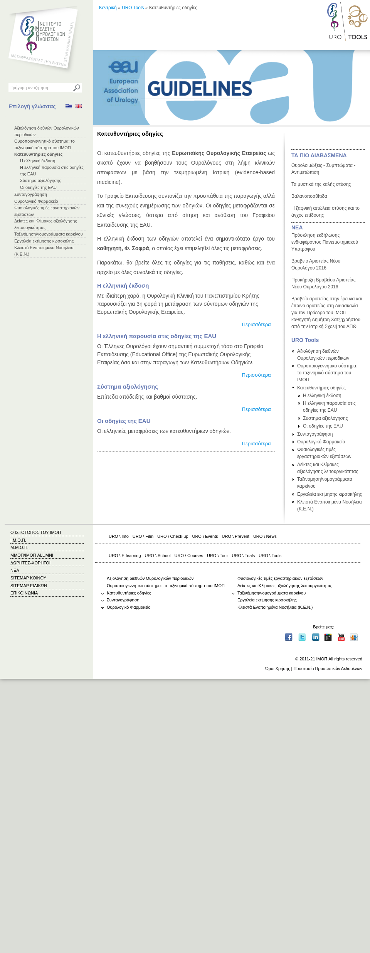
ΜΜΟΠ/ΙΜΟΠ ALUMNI (31, 555)
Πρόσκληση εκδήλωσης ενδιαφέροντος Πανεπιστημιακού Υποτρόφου (324, 242)
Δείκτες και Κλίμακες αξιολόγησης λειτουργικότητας (284, 585)
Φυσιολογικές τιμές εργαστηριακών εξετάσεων (280, 578)
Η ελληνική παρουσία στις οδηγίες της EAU (156, 336)
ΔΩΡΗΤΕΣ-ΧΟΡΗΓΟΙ (30, 563)
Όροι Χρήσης (277, 668)
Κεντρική (108, 7)
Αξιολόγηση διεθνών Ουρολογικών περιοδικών (150, 578)
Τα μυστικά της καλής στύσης (321, 184)
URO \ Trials (243, 555)
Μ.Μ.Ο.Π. (19, 547)
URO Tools (133, 7)
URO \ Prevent (235, 536)
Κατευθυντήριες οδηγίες (38, 154)
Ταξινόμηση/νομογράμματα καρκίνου (48, 234)
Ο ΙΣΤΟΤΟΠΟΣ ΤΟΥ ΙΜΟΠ (35, 532)
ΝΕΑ (297, 227)
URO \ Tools (270, 555)
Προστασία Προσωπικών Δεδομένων (327, 668)
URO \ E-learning (125, 555)
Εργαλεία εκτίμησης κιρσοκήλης (44, 241)
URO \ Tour (217, 555)
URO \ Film (143, 536)
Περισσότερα (256, 324)
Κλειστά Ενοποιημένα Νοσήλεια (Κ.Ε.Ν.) (275, 607)
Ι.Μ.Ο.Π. (18, 540)
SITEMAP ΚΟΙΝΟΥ (28, 578)
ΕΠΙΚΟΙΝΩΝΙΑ (24, 593)
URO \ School (158, 555)
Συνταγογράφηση (30, 194)
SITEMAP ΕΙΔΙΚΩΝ (28, 585)
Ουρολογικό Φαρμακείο (36, 201)
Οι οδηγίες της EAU (38, 187)
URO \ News (265, 536)
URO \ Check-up (172, 536)
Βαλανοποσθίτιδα (309, 196)
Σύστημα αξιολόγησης (40, 180)
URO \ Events (205, 536)
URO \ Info (119, 536)
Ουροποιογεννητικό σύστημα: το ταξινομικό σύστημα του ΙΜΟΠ (327, 372)
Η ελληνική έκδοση (37, 160)
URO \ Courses (189, 555)
